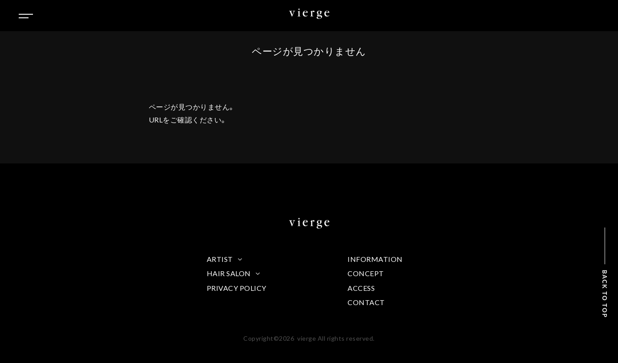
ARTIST (220, 259)
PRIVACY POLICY (236, 288)
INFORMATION (375, 259)
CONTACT (366, 302)
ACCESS (361, 288)
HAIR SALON (229, 273)
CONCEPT (366, 273)
